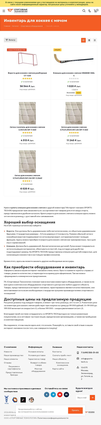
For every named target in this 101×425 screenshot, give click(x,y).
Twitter (66, 394)
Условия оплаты (36, 351)
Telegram (53, 394)
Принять (75, 410)
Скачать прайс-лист (61, 355)
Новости (8, 351)
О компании (10, 347)
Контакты (57, 351)
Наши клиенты (11, 359)
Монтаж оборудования (38, 370)
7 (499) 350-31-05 (90, 352)
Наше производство (13, 355)
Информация (35, 347)
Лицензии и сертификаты (14, 367)
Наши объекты (59, 359)
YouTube (59, 394)
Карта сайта (58, 369)
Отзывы (7, 363)
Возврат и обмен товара (38, 364)
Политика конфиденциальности (52, 418)
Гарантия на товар (36, 359)
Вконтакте (46, 394)
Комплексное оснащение (62, 364)
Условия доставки (37, 355)
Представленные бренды (14, 373)
